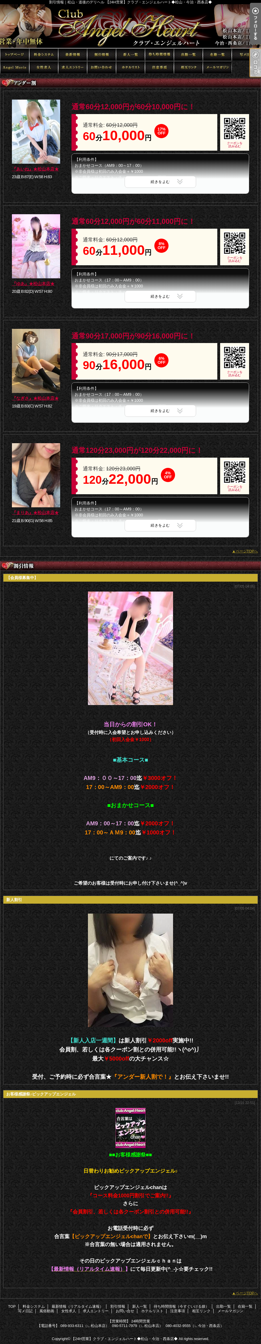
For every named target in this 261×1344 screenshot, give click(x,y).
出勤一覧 (188, 54)
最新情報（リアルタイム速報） (72, 54)
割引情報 (101, 54)
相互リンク (188, 67)
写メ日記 (246, 54)
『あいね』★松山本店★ (35, 169)
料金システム (43, 54)
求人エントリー (72, 67)
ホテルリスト (130, 67)
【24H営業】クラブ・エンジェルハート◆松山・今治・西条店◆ (124, 1339)
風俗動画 (14, 67)
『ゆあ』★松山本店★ (33, 283)
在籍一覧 (217, 54)
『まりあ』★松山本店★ (35, 512)
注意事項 (159, 67)
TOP (14, 54)
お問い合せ (101, 67)
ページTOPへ (247, 551)
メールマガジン (217, 67)
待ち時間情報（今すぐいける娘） (159, 54)
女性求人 (43, 67)
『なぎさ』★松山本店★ (35, 398)
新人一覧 (130, 54)
